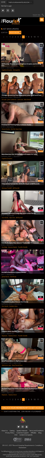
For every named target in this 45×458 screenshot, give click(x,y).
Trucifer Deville (22, 247)
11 (38, 37)
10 (34, 37)
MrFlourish (16, 188)
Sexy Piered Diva (17, 365)
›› (22, 40)
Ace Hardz (5, 218)
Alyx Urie (12, 218)
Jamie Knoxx (5, 277)
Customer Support (22, 433)
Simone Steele (12, 247)
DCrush (4, 99)
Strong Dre (16, 70)
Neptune (4, 336)
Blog (39, 433)
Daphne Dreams (7, 70)
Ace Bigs (4, 247)
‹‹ (3, 37)
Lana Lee (20, 99)
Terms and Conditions (36, 430)
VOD (15, 435)
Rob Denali (27, 99)
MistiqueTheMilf (7, 188)
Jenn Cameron (11, 99)
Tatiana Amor (12, 336)
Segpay (40, 451)
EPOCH (11, 453)
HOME (3, 2)
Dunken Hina (13, 306)
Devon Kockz (6, 129)
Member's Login (6, 6)
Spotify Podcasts (22, 430)
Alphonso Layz (6, 365)
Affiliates (33, 433)
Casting (12, 430)
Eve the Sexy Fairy (16, 129)
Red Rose (13, 277)
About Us (4, 430)
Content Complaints (25, 435)
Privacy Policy (9, 433)
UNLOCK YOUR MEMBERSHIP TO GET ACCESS (22, 408)
